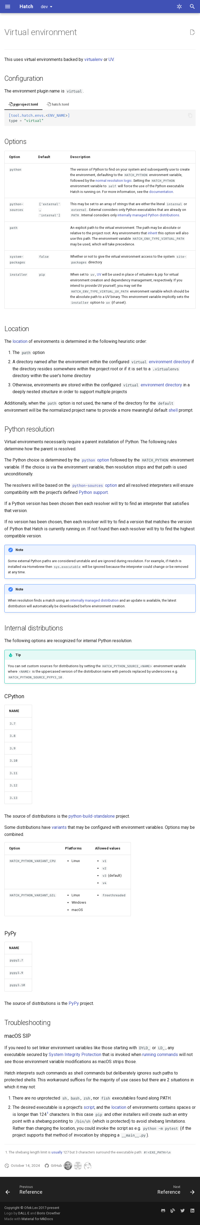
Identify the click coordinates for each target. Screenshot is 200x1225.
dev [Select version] (44, 6)
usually (56, 1152)
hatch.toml (58, 104)
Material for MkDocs (37, 1219)
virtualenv (93, 59)
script (89, 1107)
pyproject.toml (23, 104)
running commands (160, 1054)
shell (173, 410)
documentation (161, 192)
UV (111, 59)
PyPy (74, 1003)
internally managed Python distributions (148, 215)
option (95, 460)
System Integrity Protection (75, 1054)
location (20, 341)
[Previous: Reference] (25, 1191)
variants (59, 827)
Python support (93, 492)
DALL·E (24, 1213)
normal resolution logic (114, 180)
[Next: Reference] (175, 1191)
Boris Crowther (48, 1213)
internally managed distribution (94, 600)
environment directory (169, 361)
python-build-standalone (92, 816)
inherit (152, 233)
